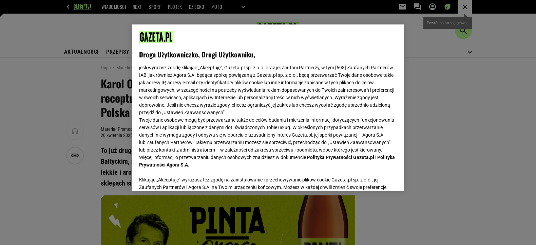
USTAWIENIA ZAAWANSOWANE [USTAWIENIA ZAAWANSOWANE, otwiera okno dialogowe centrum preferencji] (183, 177)
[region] (268, 107)
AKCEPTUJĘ (374, 177)
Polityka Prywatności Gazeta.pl (340, 157)
